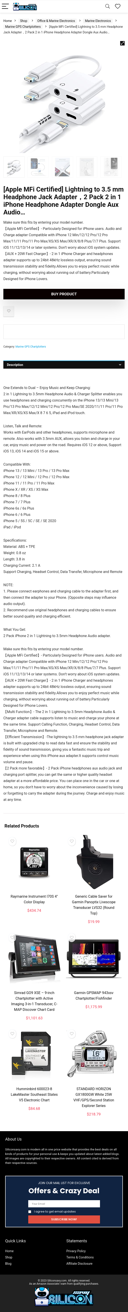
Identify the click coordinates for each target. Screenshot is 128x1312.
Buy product (64, 294)
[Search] (107, 7)
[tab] (64, 365)
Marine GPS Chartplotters (23, 26)
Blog (8, 1263)
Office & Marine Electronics (56, 21)
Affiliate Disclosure (79, 1263)
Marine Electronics (98, 21)
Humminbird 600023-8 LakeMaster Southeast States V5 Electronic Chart (34, 1094)
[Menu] (5, 7)
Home (7, 21)
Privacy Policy (76, 1251)
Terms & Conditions (80, 1257)
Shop (23, 21)
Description (15, 365)
